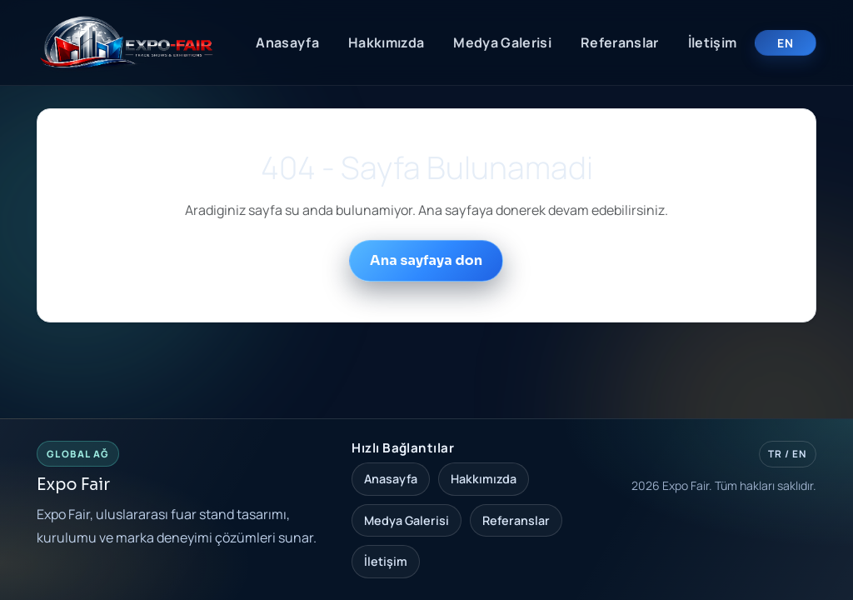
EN (785, 43)
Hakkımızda (386, 42)
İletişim (712, 42)
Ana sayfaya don (426, 260)
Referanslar (620, 42)
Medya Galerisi (502, 42)
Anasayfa (287, 42)
